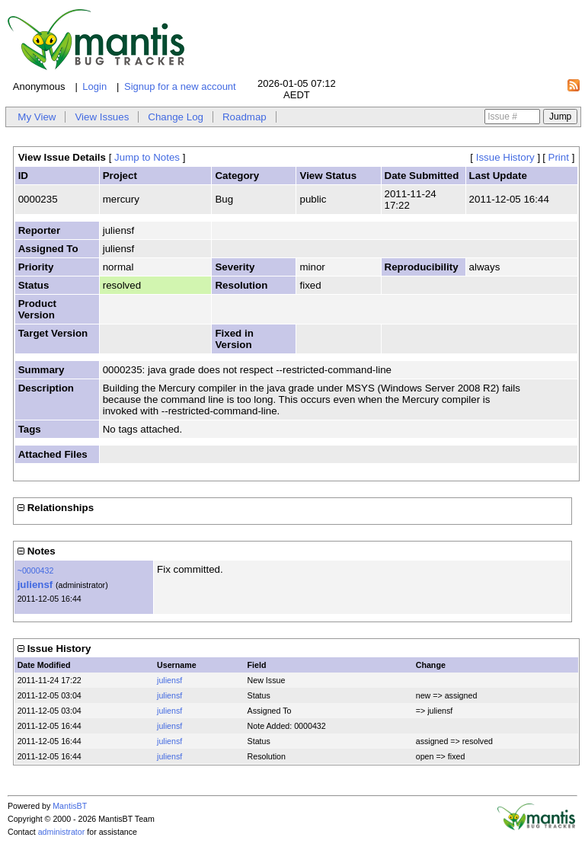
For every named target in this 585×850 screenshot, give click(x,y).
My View (37, 117)
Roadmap (244, 117)
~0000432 (36, 570)
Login (94, 86)
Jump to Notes (147, 157)
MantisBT (70, 805)
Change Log (175, 117)
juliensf (35, 584)
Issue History (505, 157)
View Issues (102, 117)
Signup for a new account (180, 86)
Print (558, 157)
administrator (61, 831)
